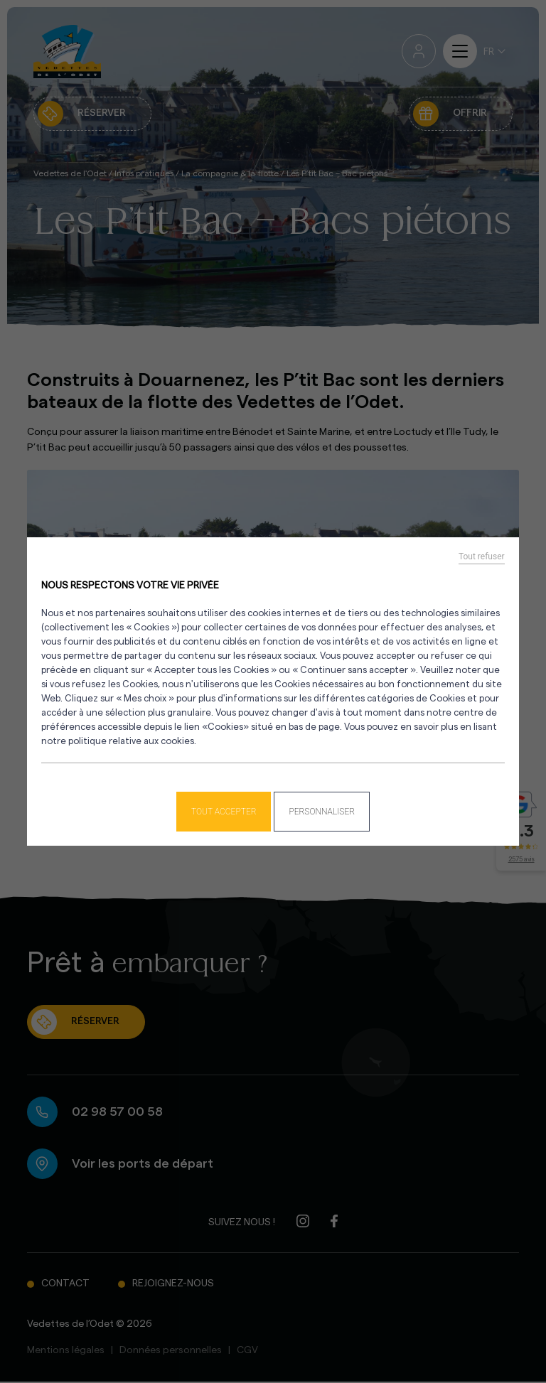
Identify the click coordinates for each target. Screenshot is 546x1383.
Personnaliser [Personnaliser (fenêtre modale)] (322, 812)
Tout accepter (224, 812)
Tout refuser (482, 556)
